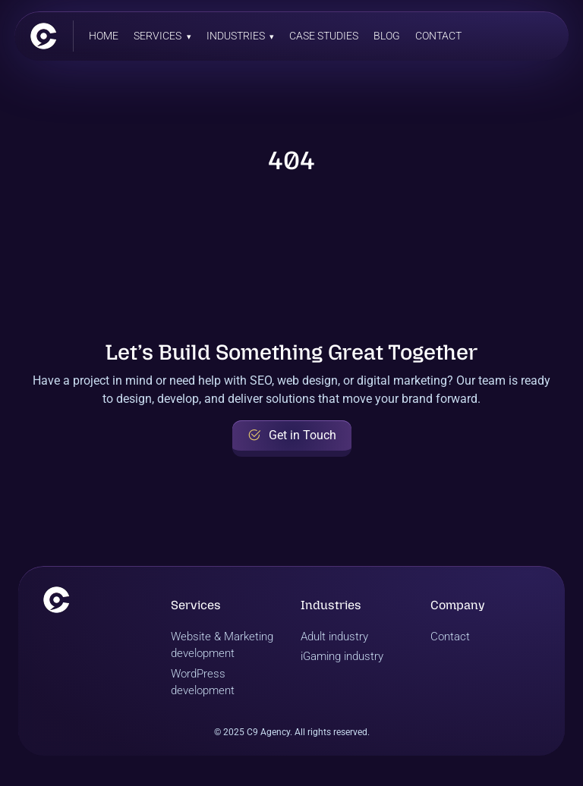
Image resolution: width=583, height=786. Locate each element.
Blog (386, 36)
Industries (235, 36)
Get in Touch (291, 435)
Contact (438, 36)
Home (103, 36)
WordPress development (203, 682)
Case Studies (323, 36)
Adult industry (334, 636)
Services (157, 36)
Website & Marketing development (222, 645)
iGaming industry (342, 656)
